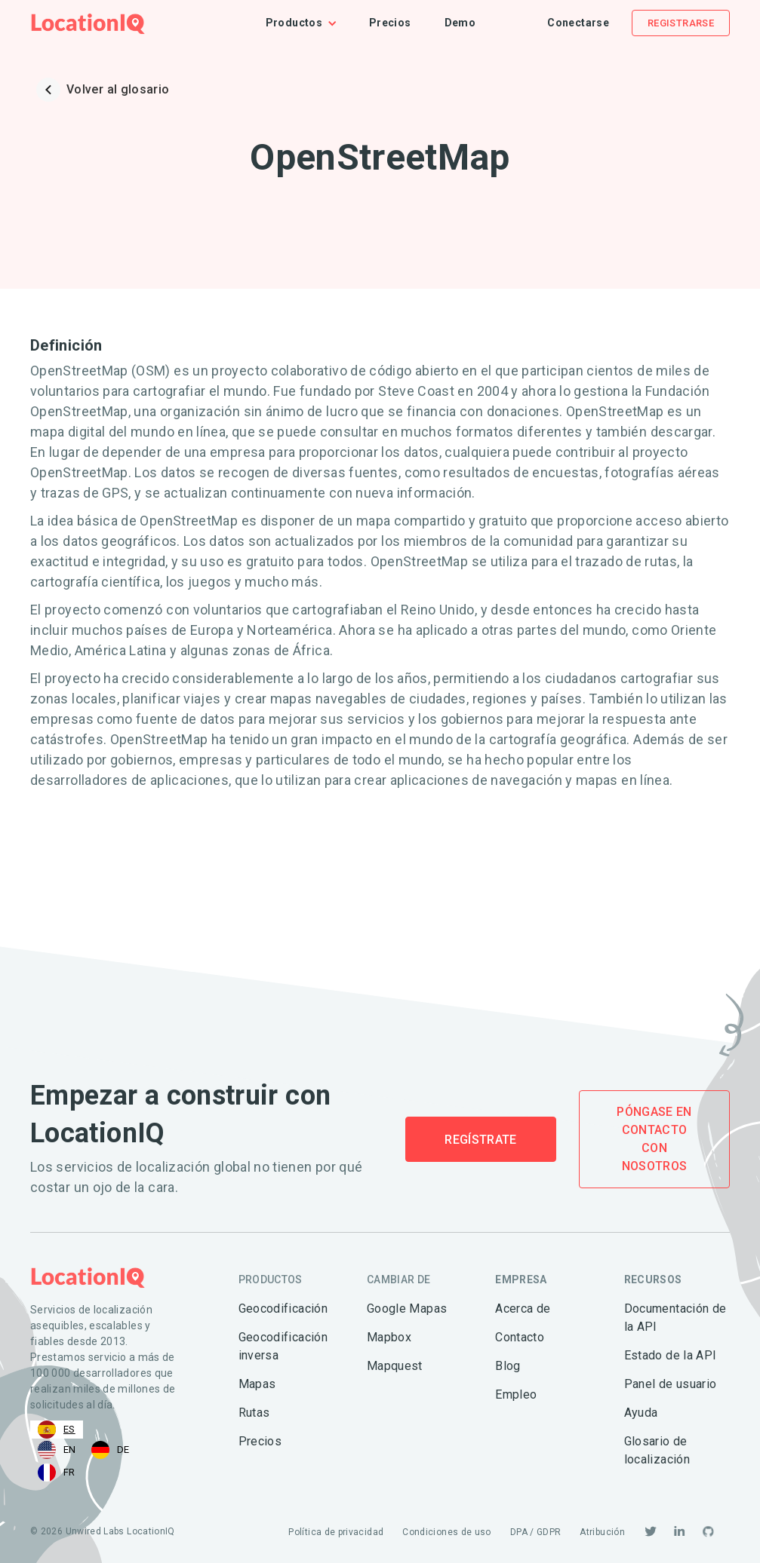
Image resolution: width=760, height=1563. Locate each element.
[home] (88, 23)
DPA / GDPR (536, 1532)
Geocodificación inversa (283, 1346)
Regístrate (481, 1139)
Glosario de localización (657, 1450)
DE (110, 1450)
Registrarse (681, 23)
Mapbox (389, 1337)
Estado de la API (670, 1355)
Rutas (254, 1412)
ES (56, 1429)
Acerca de (522, 1308)
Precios (390, 23)
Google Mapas (407, 1308)
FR (56, 1472)
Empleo (516, 1394)
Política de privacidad (335, 1532)
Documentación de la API (675, 1317)
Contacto (519, 1337)
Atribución (602, 1532)
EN (57, 1450)
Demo (460, 23)
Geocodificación (283, 1308)
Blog (507, 1366)
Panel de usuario (670, 1384)
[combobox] (56, 1429)
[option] (57, 1450)
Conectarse (578, 23)
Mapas (257, 1384)
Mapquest (395, 1366)
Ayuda (641, 1412)
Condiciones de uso (446, 1532)
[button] (309, 23)
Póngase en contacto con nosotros (654, 1139)
